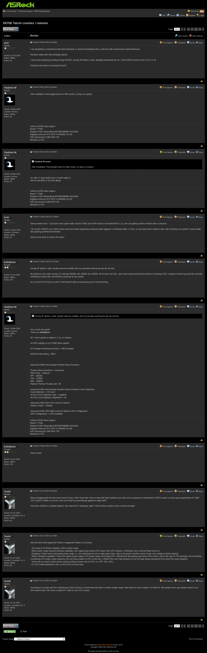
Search (172, 15)
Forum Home (11, 11)
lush (7, 217)
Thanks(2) (179, 307)
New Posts (195, 11)
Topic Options (196, 36)
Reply (200, 43)
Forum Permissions (196, 639)
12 (188, 29)
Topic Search (181, 36)
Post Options (166, 43)
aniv (7, 42)
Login (202, 15)
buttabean (10, 262)
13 (192, 29)
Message (34, 35)
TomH (8, 491)
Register (192, 15)
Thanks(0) (179, 43)
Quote (192, 43)
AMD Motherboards (42, 11)
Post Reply (10, 29)
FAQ (164, 15)
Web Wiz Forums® (105, 645)
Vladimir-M (11, 87)
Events (180, 15)
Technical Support (25, 11)
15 (200, 29)
